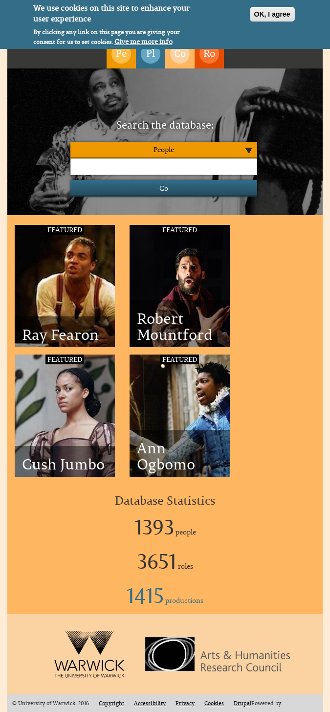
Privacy (185, 703)
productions (165, 600)
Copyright (111, 703)
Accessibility (150, 703)
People (164, 149)
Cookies (214, 703)
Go (163, 188)
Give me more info (143, 40)
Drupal (242, 703)
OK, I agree (272, 13)
